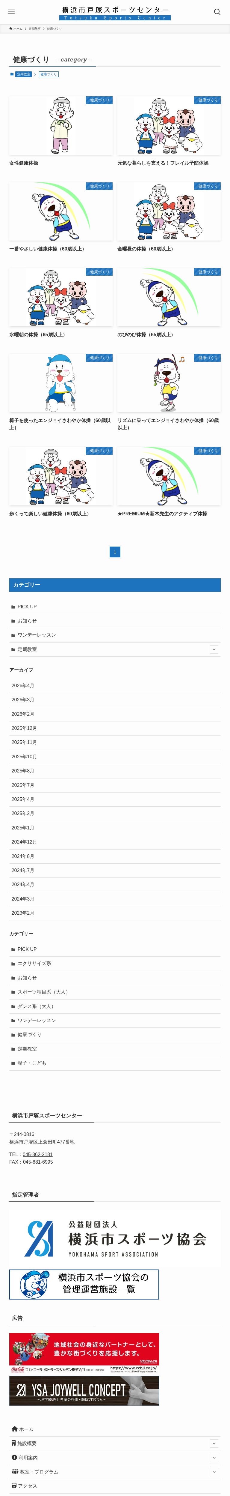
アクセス (24, 1486)
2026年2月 (23, 714)
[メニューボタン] (12, 12)
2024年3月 (23, 898)
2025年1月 (23, 827)
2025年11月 (24, 742)
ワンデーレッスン (37, 634)
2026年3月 (23, 699)
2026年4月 (23, 685)
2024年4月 (23, 884)
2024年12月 (24, 841)
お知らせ (27, 620)
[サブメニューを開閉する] (214, 649)
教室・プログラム (115, 1472)
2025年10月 (24, 756)
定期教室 (23, 74)
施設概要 (115, 1443)
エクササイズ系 (34, 963)
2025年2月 (23, 813)
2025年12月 (24, 728)
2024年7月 (23, 870)
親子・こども (32, 1063)
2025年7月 (23, 785)
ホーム (23, 1429)
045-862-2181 (38, 1154)
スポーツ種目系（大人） (44, 991)
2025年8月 (23, 770)
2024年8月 (23, 856)
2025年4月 (23, 799)
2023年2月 (23, 913)
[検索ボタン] (218, 12)
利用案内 (115, 1458)
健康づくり (30, 1034)
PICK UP (27, 606)
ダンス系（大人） (37, 1006)
